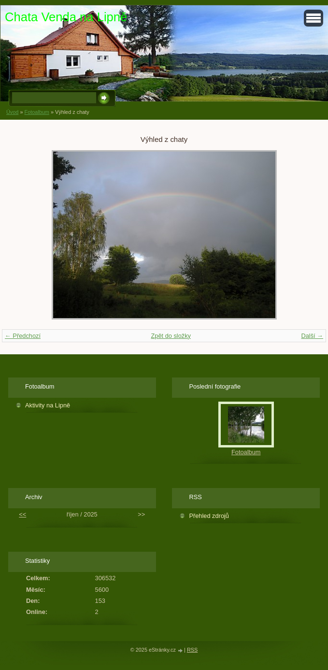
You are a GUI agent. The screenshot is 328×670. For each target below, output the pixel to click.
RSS (192, 650)
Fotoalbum (36, 112)
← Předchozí (23, 335)
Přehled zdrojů (209, 515)
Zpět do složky (171, 335)
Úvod (12, 112)
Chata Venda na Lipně (66, 17)
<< (22, 514)
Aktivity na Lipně (47, 405)
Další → (312, 335)
